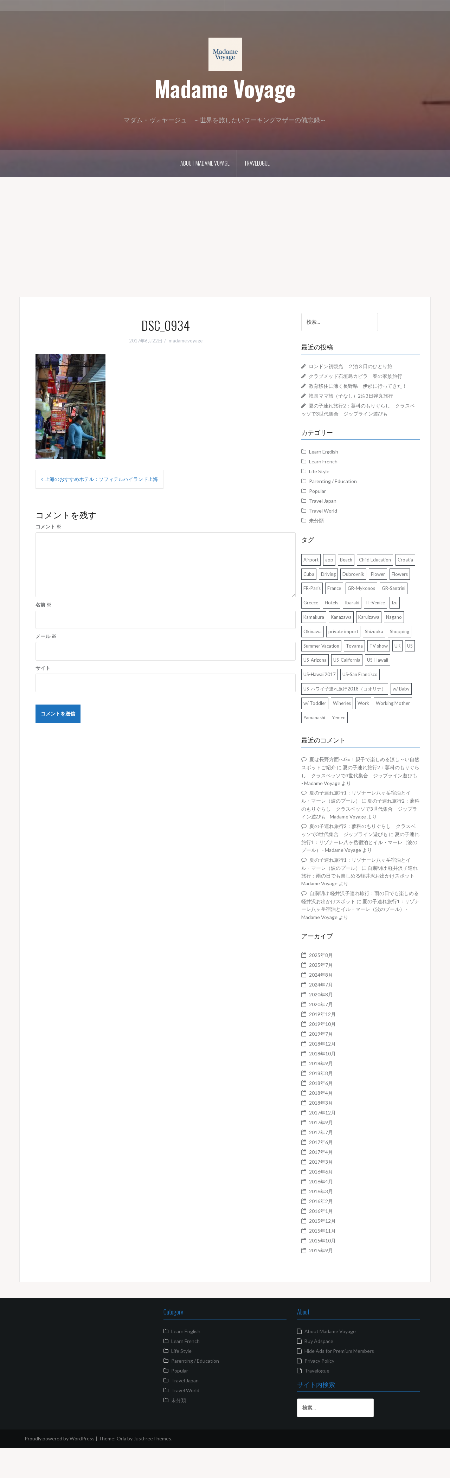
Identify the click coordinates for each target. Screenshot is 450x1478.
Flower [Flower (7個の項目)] (323, 596)
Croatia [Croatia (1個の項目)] (324, 582)
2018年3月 (334, 1133)
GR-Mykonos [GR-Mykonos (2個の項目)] (330, 610)
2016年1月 (334, 1241)
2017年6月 (334, 1172)
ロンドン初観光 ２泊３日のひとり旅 (363, 366)
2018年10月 (335, 1083)
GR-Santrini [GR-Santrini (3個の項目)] (362, 610)
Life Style (332, 479)
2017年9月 (334, 1152)
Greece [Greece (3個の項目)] (388, 610)
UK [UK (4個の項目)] (410, 668)
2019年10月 (335, 1054)
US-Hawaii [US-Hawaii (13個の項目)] (402, 682)
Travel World (336, 518)
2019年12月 (335, 1044)
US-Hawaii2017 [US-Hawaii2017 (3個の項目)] (332, 696)
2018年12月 (335, 1074)
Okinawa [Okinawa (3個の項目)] (403, 639)
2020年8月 (334, 1024)
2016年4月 (334, 1211)
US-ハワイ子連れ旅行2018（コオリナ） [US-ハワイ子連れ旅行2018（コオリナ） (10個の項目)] (357, 711)
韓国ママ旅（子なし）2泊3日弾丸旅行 (364, 403)
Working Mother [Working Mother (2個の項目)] (333, 740)
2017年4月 (334, 1182)
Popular (330, 499)
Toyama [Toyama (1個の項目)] (367, 668)
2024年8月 (334, 1005)
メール (46, 636)
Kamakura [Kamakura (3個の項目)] (386, 625)
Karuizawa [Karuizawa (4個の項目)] (354, 639)
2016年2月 (334, 1231)
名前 (43, 605)
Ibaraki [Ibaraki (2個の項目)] (323, 625)
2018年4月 (334, 1123)
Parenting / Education (346, 489)
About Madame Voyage (205, 163)
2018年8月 (334, 1103)
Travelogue (257, 163)
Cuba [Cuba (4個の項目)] (344, 582)
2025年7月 (334, 995)
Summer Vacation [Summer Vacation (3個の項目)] (334, 668)
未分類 (329, 528)
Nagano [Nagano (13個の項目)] (379, 639)
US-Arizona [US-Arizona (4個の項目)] (340, 682)
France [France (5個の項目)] (391, 596)
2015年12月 (335, 1251)
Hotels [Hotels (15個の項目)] (409, 610)
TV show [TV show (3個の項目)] (391, 668)
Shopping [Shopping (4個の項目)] (387, 653)
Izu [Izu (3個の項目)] (366, 625)
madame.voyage (185, 340)
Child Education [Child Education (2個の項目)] (388, 567)
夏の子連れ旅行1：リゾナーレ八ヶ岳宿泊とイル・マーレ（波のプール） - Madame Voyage (367, 939)
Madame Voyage (225, 88)
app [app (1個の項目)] (342, 567)
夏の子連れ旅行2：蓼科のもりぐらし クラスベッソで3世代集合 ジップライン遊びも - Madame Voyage (366, 797)
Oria (121, 1468)
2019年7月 (334, 1064)
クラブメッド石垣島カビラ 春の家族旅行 (368, 376)
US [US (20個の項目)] (319, 682)
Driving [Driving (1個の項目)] (363, 582)
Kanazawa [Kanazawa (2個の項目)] (326, 639)
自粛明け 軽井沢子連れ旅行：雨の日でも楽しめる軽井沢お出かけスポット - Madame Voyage (366, 906)
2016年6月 (334, 1201)
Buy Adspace (318, 1371)
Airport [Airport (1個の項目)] (324, 567)
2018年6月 (334, 1113)
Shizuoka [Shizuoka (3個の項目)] (362, 653)
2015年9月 (334, 1280)
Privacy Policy (319, 1391)
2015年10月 (335, 1270)
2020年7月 (334, 1034)
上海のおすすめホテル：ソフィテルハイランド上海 (101, 479)
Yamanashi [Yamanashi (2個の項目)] (368, 740)
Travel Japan (335, 509)
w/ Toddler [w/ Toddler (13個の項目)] (351, 725)
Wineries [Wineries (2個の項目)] (378, 725)
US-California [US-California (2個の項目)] (372, 682)
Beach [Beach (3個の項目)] (359, 567)
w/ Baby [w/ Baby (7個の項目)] (324, 725)
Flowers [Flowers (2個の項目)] (345, 596)
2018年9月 (334, 1093)
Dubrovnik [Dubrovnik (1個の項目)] (388, 582)
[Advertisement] (225, 231)
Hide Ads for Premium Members (339, 1381)
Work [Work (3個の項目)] (400, 725)
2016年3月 (334, 1221)
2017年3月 (334, 1192)
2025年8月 (334, 985)
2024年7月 (334, 1014)
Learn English (336, 459)
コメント (48, 526)
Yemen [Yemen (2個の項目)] (392, 740)
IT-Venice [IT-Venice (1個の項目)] (347, 625)
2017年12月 (335, 1142)
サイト (43, 668)
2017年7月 (334, 1162)
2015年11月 (335, 1261)
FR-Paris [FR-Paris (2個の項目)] (368, 596)
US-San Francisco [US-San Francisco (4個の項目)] (373, 696)
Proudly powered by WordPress (60, 1468)
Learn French (336, 469)
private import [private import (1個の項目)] (331, 653)
